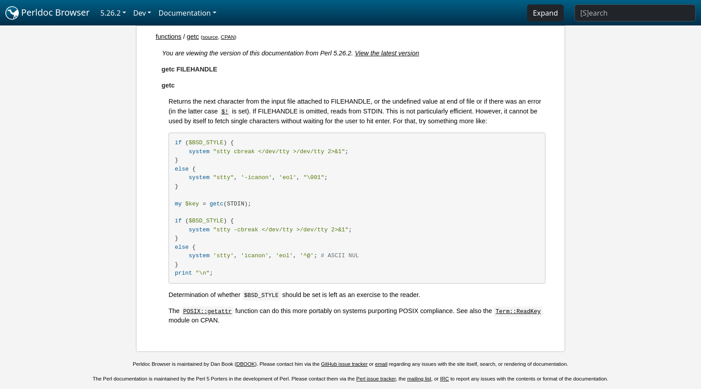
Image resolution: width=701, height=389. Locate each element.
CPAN (228, 37)
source (210, 37)
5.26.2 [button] (111, 13)
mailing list (419, 378)
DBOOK (245, 364)
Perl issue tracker (376, 378)
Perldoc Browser (47, 13)
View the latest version (387, 53)
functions (169, 36)
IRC (444, 378)
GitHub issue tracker (344, 364)
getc (193, 36)
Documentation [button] (184, 13)
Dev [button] (139, 13)
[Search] (635, 12)
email (381, 364)
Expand (545, 13)
